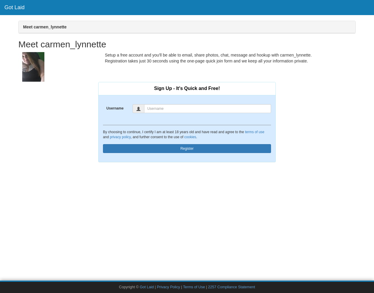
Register (187, 148)
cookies (190, 137)
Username (115, 108)
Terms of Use (194, 287)
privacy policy (120, 137)
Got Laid (14, 7)
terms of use (254, 132)
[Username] (207, 108)
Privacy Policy (168, 287)
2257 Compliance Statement (231, 287)
